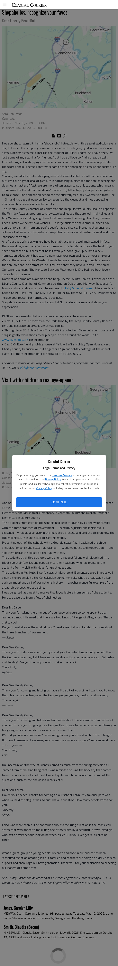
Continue (59, 502)
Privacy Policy (53, 479)
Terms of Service (62, 475)
